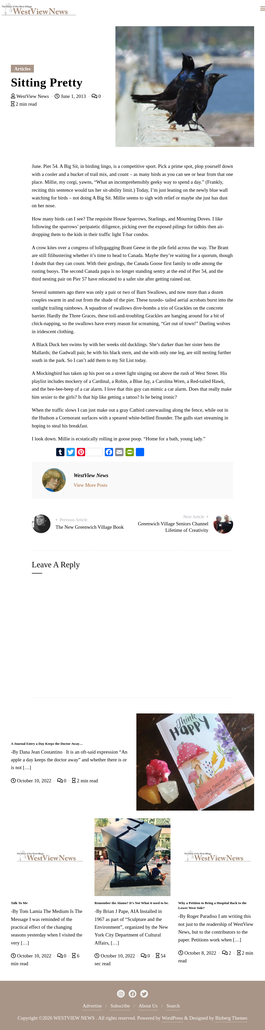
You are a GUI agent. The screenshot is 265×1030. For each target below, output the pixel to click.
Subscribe (120, 1005)
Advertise (92, 1005)
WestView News (30, 96)
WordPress (172, 1018)
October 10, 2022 (32, 780)
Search (173, 1005)
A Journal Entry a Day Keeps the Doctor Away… (47, 744)
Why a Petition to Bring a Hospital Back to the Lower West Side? (212, 905)
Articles (22, 68)
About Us (148, 1005)
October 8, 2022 (197, 953)
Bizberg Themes (231, 1018)
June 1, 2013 (71, 96)
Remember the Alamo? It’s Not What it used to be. (131, 903)
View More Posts (90, 485)
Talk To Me (19, 903)
